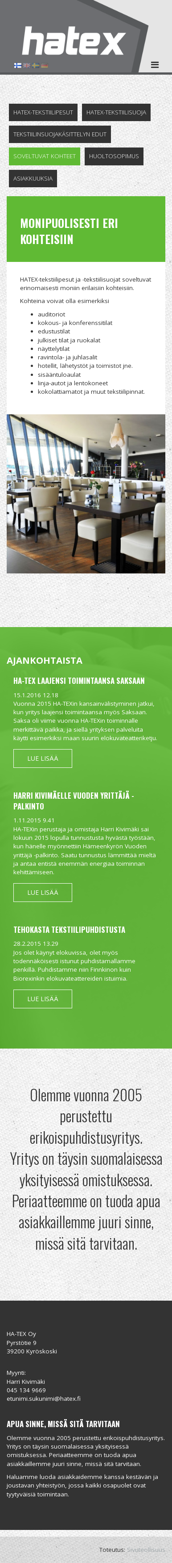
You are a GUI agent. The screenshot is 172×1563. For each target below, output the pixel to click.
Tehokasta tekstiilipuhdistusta (69, 929)
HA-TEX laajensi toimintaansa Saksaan (79, 680)
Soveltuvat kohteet (44, 156)
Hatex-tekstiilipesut (43, 112)
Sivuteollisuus (146, 1550)
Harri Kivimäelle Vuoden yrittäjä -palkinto (73, 801)
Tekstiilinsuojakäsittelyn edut (59, 134)
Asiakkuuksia (33, 178)
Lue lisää (42, 758)
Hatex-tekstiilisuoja (116, 112)
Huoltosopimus (114, 156)
